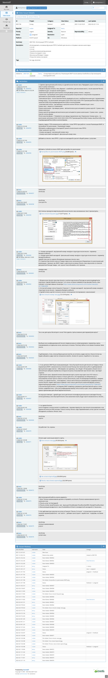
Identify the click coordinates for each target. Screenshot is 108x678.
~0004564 (31, 347)
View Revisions (90, 561)
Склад (87, 2)
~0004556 (28, 153)
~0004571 (28, 442)
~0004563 (31, 336)
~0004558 (31, 204)
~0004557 (31, 193)
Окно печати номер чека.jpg (50, 294)
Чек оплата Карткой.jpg (48, 476)
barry (63, 28)
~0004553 (28, 128)
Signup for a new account (39, 8)
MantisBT (26, 670)
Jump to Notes (21, 17)
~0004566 (28, 369)
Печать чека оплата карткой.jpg (51, 480)
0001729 (26, 74)
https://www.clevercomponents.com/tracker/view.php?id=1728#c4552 (79, 384)
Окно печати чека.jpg (48, 440)
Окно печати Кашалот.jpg (49, 214)
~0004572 (31, 490)
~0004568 (28, 409)
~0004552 (28, 88)
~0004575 (31, 526)
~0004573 (28, 501)
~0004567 (28, 398)
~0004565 (31, 358)
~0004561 (31, 273)
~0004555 (28, 142)
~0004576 (31, 537)
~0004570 (28, 431)
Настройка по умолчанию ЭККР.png (53, 152)
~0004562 (28, 284)
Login (28, 8)
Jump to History (33, 17)
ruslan (31, 28)
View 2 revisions (21, 92)
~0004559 (28, 215)
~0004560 (28, 255)
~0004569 (31, 420)
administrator (23, 674)
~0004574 (28, 515)
